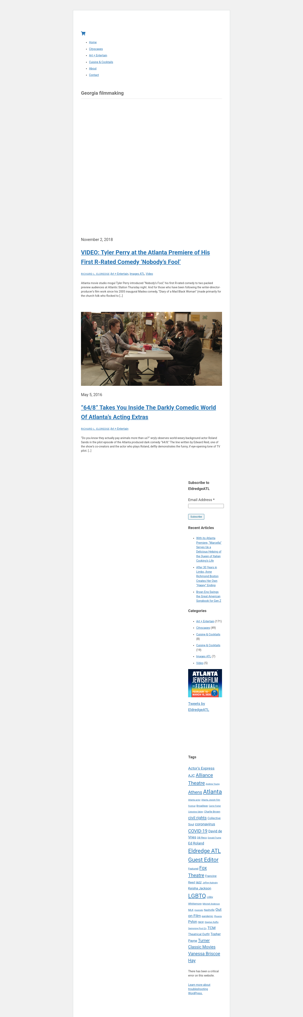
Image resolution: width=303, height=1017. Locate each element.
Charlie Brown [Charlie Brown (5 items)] (212, 812)
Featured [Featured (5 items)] (193, 868)
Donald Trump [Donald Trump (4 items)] (214, 838)
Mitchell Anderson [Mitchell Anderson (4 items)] (211, 904)
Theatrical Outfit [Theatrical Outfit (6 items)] (199, 934)
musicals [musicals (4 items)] (198, 910)
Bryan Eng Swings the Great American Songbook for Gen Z (208, 596)
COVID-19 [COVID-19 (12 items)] (198, 831)
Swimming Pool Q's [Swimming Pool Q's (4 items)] (197, 928)
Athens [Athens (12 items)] (195, 792)
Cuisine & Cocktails (101, 62)
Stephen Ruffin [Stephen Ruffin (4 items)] (212, 922)
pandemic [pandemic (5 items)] (207, 916)
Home (93, 42)
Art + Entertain (98, 55)
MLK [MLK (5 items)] (190, 910)
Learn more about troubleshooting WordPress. (199, 989)
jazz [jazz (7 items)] (199, 882)
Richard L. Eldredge (95, 274)
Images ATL (137, 274)
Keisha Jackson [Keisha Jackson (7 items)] (199, 888)
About (93, 68)
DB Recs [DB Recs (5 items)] (202, 837)
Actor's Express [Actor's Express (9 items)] (201, 768)
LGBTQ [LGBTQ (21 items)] (197, 896)
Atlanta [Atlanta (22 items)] (212, 792)
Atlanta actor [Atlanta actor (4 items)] (194, 800)
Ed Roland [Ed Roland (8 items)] (196, 844)
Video (149, 274)
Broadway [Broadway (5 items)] (202, 805)
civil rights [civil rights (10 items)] (197, 818)
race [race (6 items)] (201, 922)
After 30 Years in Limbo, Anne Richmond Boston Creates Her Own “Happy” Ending (207, 576)
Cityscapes (96, 49)
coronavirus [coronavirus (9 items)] (205, 824)
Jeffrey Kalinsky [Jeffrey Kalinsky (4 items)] (210, 883)
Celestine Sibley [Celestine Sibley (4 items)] (195, 812)
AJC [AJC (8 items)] (191, 776)
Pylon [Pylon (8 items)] (192, 922)
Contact (94, 75)
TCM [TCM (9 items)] (212, 928)
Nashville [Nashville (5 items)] (209, 910)
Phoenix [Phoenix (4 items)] (218, 916)
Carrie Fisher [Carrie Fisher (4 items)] (215, 806)
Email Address (201, 500)
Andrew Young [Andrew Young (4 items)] (213, 784)
